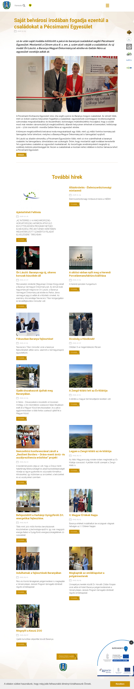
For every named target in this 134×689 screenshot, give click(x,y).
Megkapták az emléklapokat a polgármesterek (86, 574)
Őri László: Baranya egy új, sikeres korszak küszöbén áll (36, 274)
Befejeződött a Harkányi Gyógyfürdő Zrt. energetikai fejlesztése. (40, 517)
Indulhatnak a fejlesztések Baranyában (38, 572)
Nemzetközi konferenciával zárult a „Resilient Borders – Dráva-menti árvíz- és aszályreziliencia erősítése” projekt (40, 454)
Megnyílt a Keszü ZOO (29, 630)
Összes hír (66, 656)
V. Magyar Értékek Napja (83, 515)
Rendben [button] (120, 684)
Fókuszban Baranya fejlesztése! (34, 338)
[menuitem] (129, 32)
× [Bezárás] (131, 642)
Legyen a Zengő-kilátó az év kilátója (90, 451)
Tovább (21, 240)
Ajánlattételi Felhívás (28, 212)
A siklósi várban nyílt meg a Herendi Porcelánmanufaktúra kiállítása (90, 274)
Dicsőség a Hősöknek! (82, 338)
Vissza (21, 155)
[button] (92, 684)
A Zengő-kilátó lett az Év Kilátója (88, 390)
